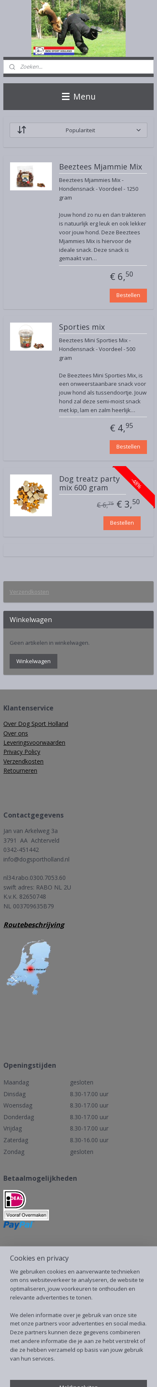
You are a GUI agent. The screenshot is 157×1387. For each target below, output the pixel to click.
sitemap (96, 1358)
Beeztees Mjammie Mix (100, 167)
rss (114, 1358)
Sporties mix (82, 327)
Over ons (15, 733)
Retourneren (20, 770)
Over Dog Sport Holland (35, 724)
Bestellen (128, 295)
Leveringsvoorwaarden (34, 742)
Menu (78, 96)
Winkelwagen (33, 661)
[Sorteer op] (78, 130)
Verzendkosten (29, 591)
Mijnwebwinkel (106, 1372)
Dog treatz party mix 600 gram (89, 483)
